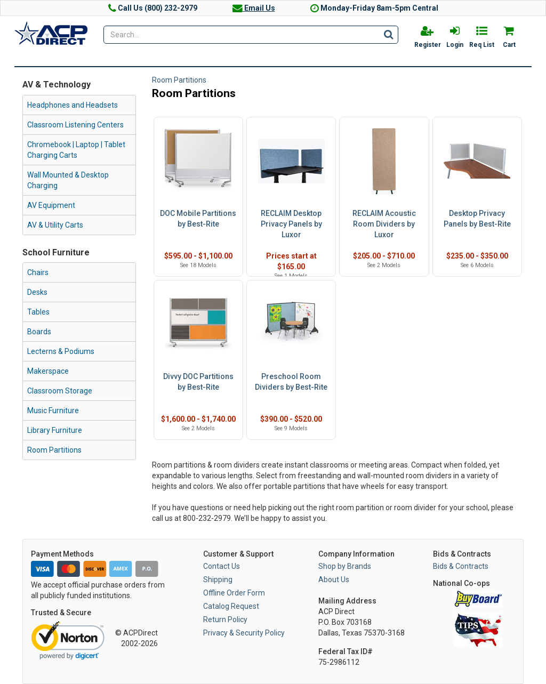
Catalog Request (231, 606)
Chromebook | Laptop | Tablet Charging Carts (76, 149)
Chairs (38, 272)
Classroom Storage (59, 391)
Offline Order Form (234, 593)
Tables (38, 312)
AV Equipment (51, 205)
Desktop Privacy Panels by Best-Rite (477, 218)
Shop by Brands (344, 566)
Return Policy (225, 619)
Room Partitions (54, 450)
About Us (333, 579)
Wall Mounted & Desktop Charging (68, 180)
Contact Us (221, 566)
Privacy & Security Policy (244, 633)
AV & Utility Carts (55, 225)
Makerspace (48, 371)
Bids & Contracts (460, 566)
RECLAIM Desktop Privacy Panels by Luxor (291, 224)
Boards (39, 331)
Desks (37, 292)
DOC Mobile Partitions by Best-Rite (198, 218)
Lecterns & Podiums (60, 351)
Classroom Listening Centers (75, 124)
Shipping (217, 579)
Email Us (253, 8)
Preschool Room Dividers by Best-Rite (291, 381)
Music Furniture (53, 410)
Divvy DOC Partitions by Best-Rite (198, 381)
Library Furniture (54, 430)
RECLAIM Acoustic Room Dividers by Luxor (384, 224)
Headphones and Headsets (72, 105)
